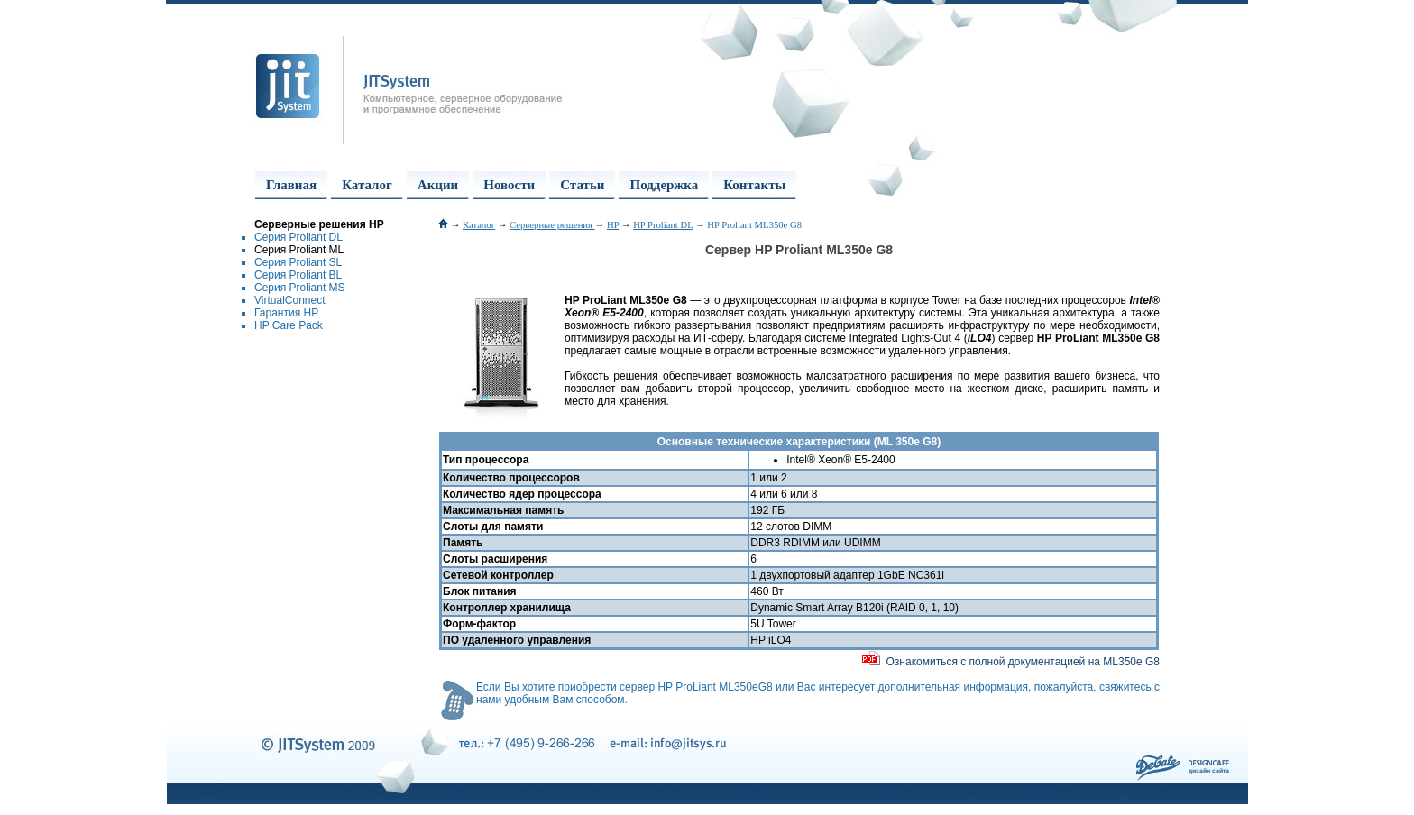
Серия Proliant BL (298, 275)
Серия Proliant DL (298, 237)
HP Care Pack (288, 325)
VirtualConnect (290, 300)
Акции (438, 185)
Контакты (754, 185)
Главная (291, 185)
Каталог (367, 185)
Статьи (582, 185)
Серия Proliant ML (299, 249)
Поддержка (663, 185)
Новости (509, 185)
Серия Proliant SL (298, 262)
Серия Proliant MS (299, 287)
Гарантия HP (286, 313)
